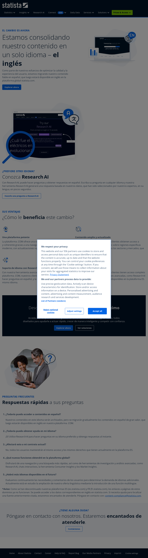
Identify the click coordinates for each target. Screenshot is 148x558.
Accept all (97, 311)
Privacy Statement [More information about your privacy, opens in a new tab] (59, 274)
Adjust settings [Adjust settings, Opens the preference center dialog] (74, 311)
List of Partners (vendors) (53, 301)
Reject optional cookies (50, 311)
